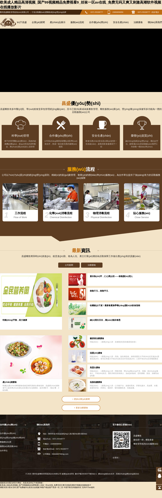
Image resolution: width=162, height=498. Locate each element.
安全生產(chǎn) (121, 22)
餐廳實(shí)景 (5, 442)
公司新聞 (69, 265)
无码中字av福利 (88, 487)
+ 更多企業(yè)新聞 (81, 399)
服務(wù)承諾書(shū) (8, 446)
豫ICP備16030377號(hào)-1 (86, 474)
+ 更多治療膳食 (81, 408)
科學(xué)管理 (20, 137)
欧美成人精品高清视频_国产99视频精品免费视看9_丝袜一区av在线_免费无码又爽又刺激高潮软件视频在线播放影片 (45, 485)
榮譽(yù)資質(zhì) (141, 137)
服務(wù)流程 (77, 22)
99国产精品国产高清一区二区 (51, 487)
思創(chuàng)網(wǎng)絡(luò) (127, 474)
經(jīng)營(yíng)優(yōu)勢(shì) (12, 438)
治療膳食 (138, 22)
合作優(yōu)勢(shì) (98, 22)
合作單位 (4, 450)
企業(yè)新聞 (38, 22)
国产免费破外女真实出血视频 (27, 487)
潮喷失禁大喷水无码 (8, 487)
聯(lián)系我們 (155, 22)
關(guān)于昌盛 (19, 22)
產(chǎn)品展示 (57, 22)
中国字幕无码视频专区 (72, 487)
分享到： (116, 458)
